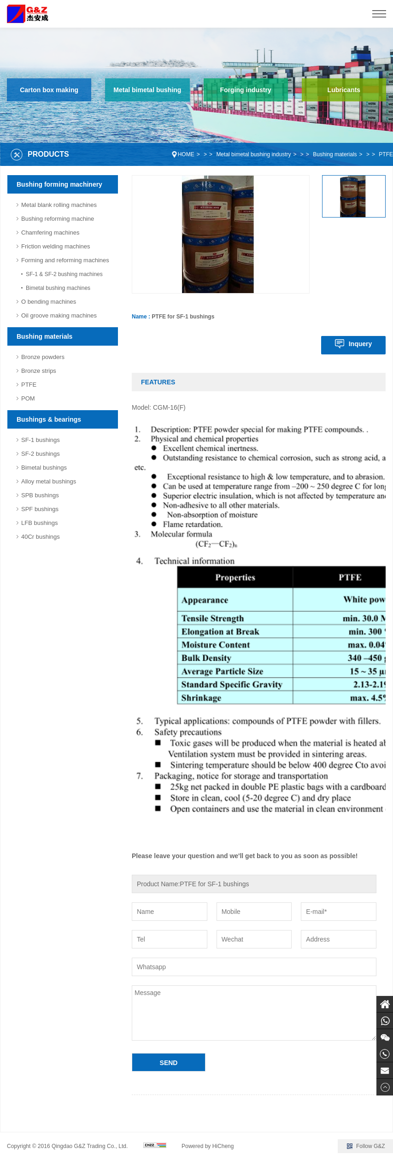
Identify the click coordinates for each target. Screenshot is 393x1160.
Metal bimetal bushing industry (253, 154)
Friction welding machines (55, 246)
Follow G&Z (370, 1146)
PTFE (386, 154)
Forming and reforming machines (65, 260)
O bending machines (48, 301)
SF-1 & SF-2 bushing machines (64, 274)
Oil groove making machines (59, 315)
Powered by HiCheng (208, 1146)
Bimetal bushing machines (58, 288)
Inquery (360, 343)
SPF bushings (40, 509)
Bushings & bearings (49, 419)
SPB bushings (40, 495)
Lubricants (344, 90)
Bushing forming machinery (59, 184)
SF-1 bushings (40, 439)
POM (28, 398)
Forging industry (245, 90)
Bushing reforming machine (57, 218)
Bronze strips (38, 370)
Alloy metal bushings (48, 481)
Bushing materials (335, 154)
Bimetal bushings (44, 467)
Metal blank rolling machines (59, 204)
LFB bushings (39, 522)
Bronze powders (43, 356)
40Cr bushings (40, 536)
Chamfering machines (50, 232)
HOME (186, 154)
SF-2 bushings (40, 453)
